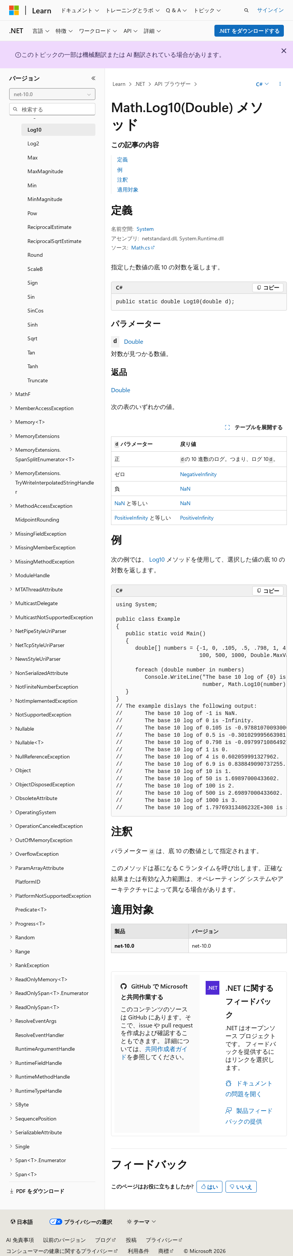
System (145, 228)
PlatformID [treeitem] (27, 881)
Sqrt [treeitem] (32, 338)
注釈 (122, 179)
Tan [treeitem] (31, 352)
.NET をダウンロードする (249, 30)
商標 (163, 1250)
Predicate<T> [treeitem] (31, 909)
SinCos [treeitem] (35, 310)
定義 (122, 159)
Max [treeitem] (32, 157)
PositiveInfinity (131, 517)
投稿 (131, 1239)
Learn (119, 83)
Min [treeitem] (32, 185)
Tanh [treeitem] (32, 366)
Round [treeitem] (35, 254)
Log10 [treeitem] (34, 129)
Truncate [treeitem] (37, 380)
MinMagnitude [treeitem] (44, 199)
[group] (199, 706)
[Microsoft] (14, 10)
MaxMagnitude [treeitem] (45, 171)
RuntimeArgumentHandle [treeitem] (45, 1048)
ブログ (103, 1239)
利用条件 (138, 1250)
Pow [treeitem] (32, 213)
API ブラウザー (173, 83)
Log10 (157, 559)
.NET (140, 83)
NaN (185, 488)
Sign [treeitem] (32, 282)
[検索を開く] (246, 10)
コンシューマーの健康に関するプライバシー (59, 1250)
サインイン (270, 9)
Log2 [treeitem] (33, 143)
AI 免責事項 (20, 1239)
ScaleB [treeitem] (35, 268)
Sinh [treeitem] (32, 324)
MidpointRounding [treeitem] (37, 519)
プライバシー (162, 1239)
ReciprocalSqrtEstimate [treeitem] (54, 241)
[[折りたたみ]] (93, 78)
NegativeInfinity (198, 474)
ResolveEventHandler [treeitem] (39, 1035)
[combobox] (52, 94)
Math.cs (140, 247)
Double (133, 341)
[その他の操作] (280, 84)
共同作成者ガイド (154, 1053)
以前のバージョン (64, 1239)
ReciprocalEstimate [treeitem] (49, 226)
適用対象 (127, 189)
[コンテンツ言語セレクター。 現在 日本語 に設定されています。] (21, 1222)
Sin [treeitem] (31, 296)
